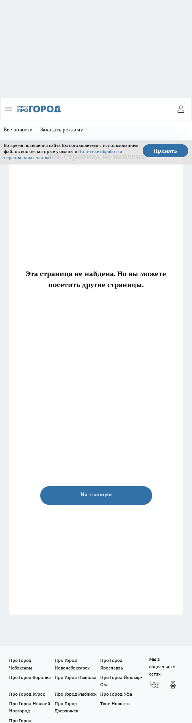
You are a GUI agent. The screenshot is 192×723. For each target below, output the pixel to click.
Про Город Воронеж (30, 677)
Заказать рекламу (61, 129)
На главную (96, 494)
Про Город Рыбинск (75, 694)
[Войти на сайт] (180, 109)
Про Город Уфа (116, 694)
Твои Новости (115, 703)
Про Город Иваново (75, 677)
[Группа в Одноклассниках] (173, 685)
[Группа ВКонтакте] (154, 685)
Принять (165, 150)
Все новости (18, 129)
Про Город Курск (27, 694)
